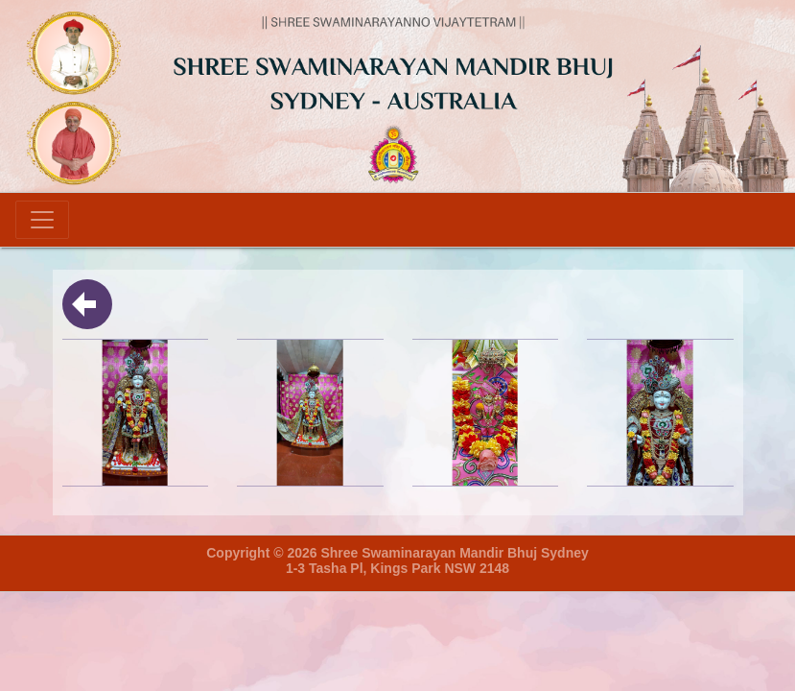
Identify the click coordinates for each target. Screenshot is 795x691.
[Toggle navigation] (42, 220)
